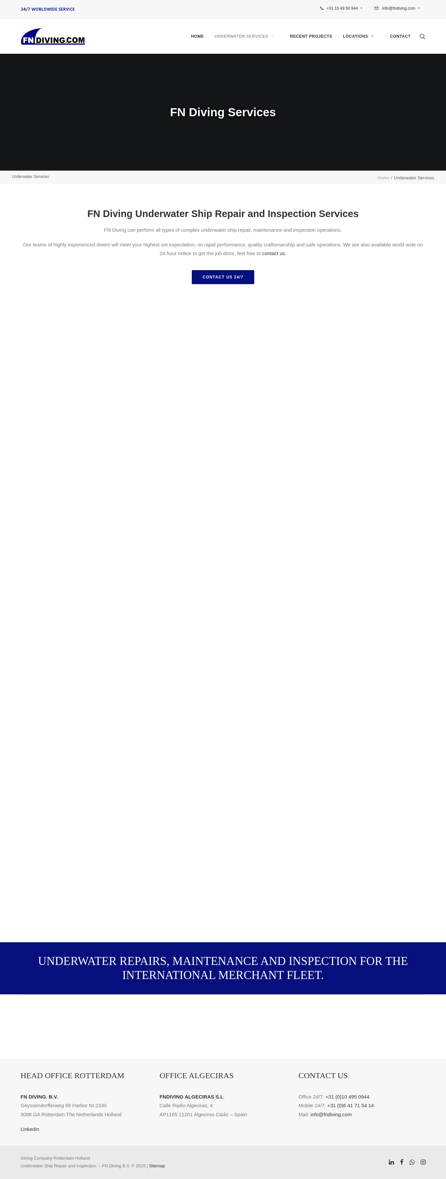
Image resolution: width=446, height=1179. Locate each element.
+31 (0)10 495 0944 (347, 1097)
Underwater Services (243, 36)
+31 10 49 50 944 (344, 8)
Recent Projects (311, 36)
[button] (423, 36)
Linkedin (30, 1129)
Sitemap (157, 1165)
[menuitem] (345, 8)
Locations (358, 36)
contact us (273, 253)
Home (197, 36)
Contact (400, 36)
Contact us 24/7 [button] (222, 277)
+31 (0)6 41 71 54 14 (350, 1105)
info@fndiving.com (400, 8)
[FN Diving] (53, 36)
